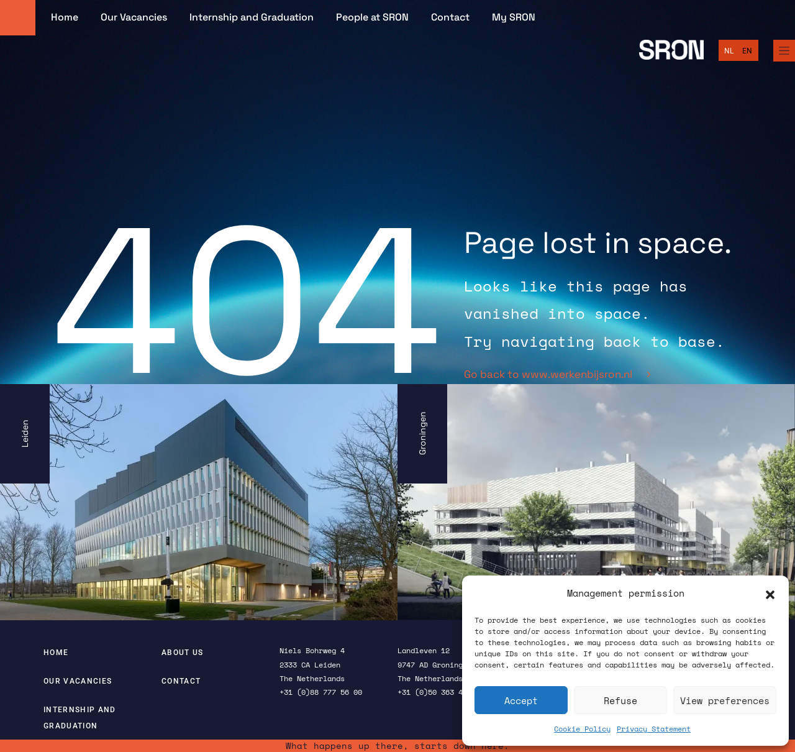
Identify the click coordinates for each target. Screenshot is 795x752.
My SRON (513, 17)
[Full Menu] (784, 51)
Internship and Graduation (251, 17)
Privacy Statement (654, 728)
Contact (450, 17)
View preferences (725, 700)
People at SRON (372, 17)
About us (182, 652)
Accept (521, 700)
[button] (770, 593)
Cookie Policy (582, 728)
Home (64, 17)
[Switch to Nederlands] (729, 51)
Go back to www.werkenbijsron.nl (557, 374)
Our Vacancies (134, 17)
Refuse (620, 700)
